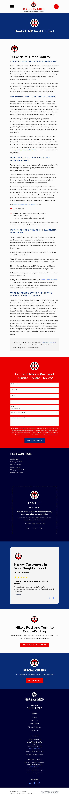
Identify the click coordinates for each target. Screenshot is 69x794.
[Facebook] (34, 783)
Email (12, 401)
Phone (13, 395)
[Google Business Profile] (30, 783)
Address (13, 406)
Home (34, 717)
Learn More (34, 681)
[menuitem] (34, 459)
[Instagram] (39, 783)
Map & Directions (34, 748)
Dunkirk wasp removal (48, 342)
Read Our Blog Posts (34, 645)
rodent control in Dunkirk (49, 280)
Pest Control (34, 724)
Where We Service (34, 727)
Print (41, 528)
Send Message (34, 440)
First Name (14, 384)
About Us (34, 720)
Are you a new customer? (18, 412)
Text (27, 528)
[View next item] (54, 598)
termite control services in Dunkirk (24, 204)
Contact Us (34, 730)
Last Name (14, 389)
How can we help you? (18, 418)
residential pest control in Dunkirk (25, 150)
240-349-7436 (34, 707)
